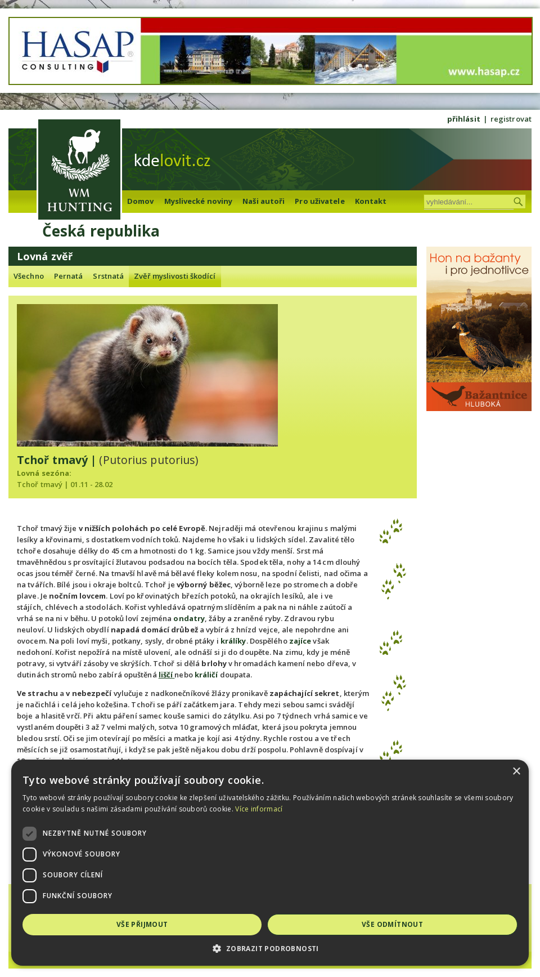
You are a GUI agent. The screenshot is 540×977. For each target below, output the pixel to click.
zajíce (300, 641)
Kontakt (371, 201)
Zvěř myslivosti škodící (174, 276)
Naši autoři (263, 201)
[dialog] (270, 863)
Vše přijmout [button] (142, 924)
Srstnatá (108, 276)
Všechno (29, 276)
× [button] (516, 772)
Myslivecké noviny (198, 201)
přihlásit (463, 119)
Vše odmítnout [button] (392, 924)
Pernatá (68, 276)
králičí (206, 675)
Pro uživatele (319, 201)
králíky (233, 641)
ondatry (189, 618)
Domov (140, 201)
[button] (270, 948)
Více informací (258, 809)
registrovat (511, 119)
